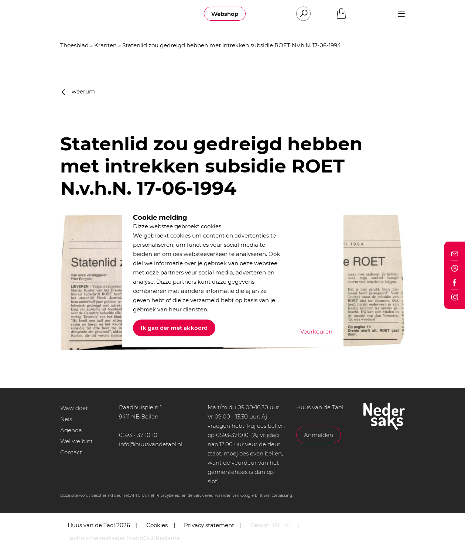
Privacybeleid (168, 495)
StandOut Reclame (153, 538)
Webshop (224, 13)
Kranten (105, 45)
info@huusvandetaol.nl (150, 444)
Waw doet (74, 407)
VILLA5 (281, 525)
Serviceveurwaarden (213, 495)
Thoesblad (74, 45)
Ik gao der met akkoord (174, 327)
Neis (66, 419)
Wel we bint (76, 441)
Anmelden (318, 434)
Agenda (71, 430)
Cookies (157, 525)
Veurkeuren (316, 331)
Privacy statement (209, 525)
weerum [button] (78, 91)
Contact (71, 452)
